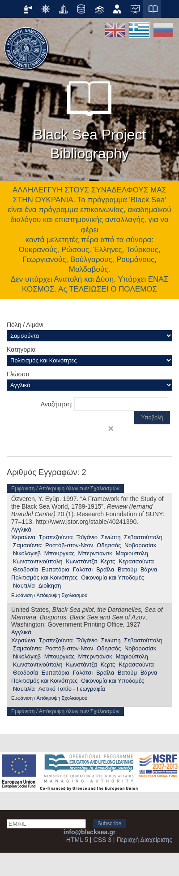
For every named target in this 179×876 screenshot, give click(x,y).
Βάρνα (149, 569)
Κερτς (107, 561)
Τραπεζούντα (56, 537)
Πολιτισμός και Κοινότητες (44, 577)
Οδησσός (109, 545)
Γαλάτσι (83, 569)
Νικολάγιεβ (27, 553)
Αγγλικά (21, 529)
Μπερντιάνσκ (95, 553)
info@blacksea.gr (89, 832)
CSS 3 (102, 839)
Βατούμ (127, 569)
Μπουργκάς (59, 553)
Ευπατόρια (55, 569)
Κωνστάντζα (81, 561)
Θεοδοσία (25, 569)
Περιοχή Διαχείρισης (144, 839)
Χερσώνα (23, 537)
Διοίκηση (49, 585)
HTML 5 (77, 839)
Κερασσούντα (136, 561)
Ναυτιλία (24, 585)
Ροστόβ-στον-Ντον (69, 545)
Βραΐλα (105, 569)
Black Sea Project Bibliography (89, 116)
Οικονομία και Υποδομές (112, 577)
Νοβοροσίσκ (140, 545)
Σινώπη (111, 537)
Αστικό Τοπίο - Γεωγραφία (71, 688)
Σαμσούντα (27, 545)
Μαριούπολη (131, 553)
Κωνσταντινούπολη (38, 561)
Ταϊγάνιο (87, 537)
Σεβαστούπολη (143, 537)
